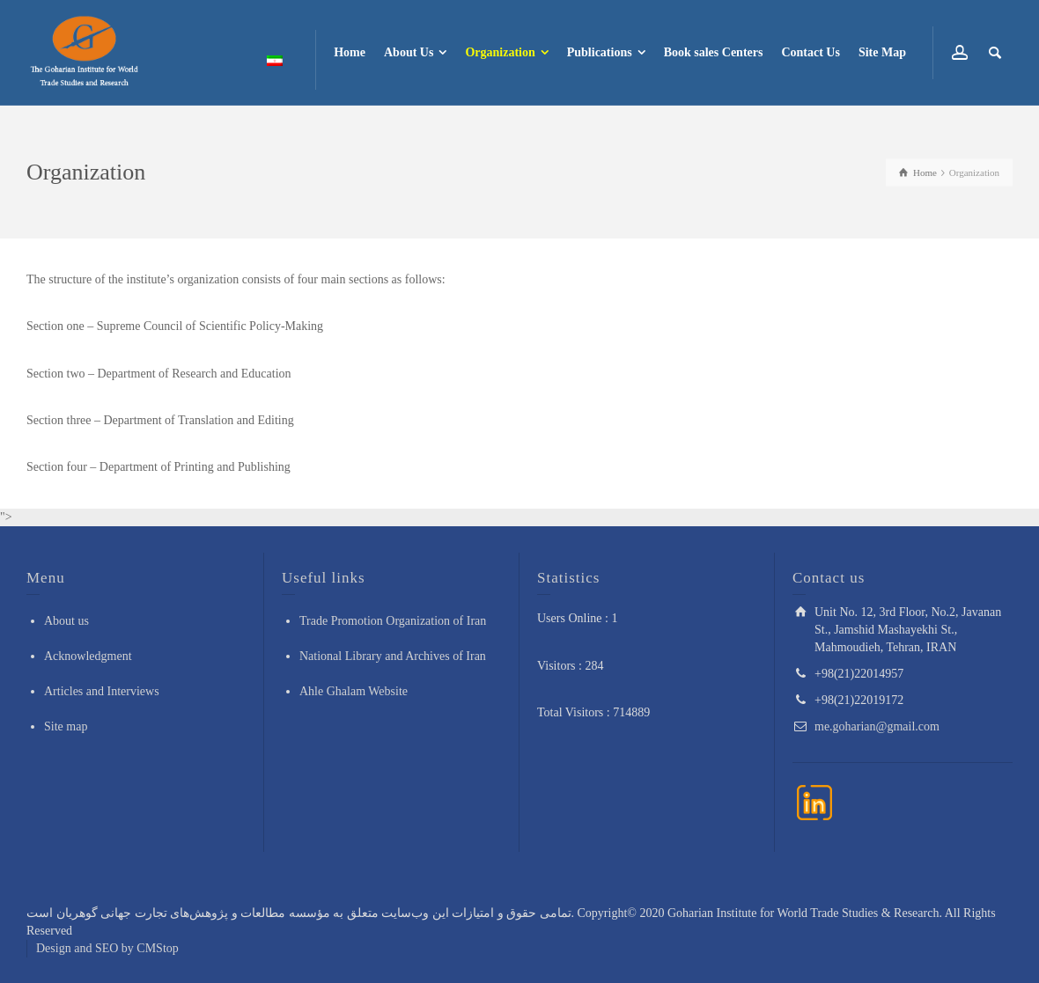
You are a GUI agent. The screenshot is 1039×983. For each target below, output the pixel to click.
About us (66, 620)
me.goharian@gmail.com (877, 726)
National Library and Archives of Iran (392, 656)
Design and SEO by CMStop (107, 948)
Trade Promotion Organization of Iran (392, 620)
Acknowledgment (88, 656)
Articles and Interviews (101, 691)
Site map (65, 726)
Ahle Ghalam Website (353, 691)
